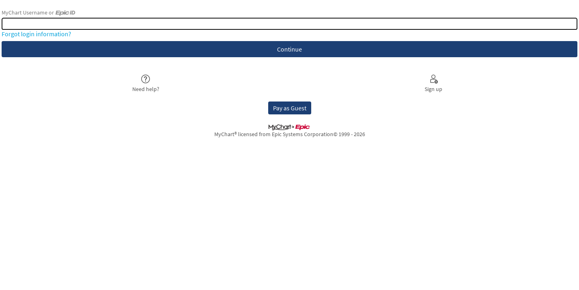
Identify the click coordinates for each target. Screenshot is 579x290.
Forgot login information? (36, 34)
